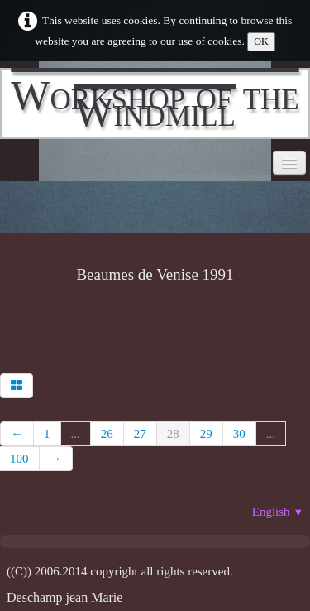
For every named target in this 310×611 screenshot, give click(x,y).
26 (107, 433)
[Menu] (289, 163)
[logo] (155, 103)
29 (206, 433)
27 (140, 433)
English (277, 511)
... (75, 433)
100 (19, 458)
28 (173, 433)
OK (261, 41)
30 (239, 433)
